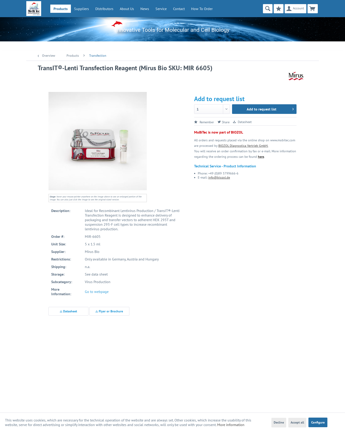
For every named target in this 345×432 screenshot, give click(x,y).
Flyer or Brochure (109, 311)
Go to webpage (97, 291)
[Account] (295, 8)
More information (230, 424)
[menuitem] (60, 9)
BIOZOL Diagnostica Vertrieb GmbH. (243, 146)
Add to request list (270, 108)
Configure (318, 422)
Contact (179, 8)
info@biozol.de (219, 177)
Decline (279, 422)
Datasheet (68, 311)
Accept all (297, 422)
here (261, 157)
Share (224, 122)
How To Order (202, 8)
